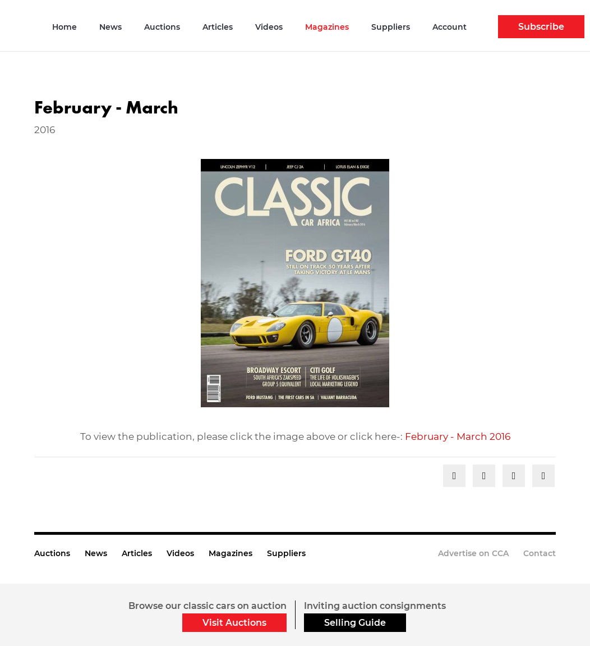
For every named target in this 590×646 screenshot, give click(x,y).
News (110, 27)
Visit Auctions (234, 622)
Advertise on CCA (473, 553)
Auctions (162, 27)
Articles (217, 27)
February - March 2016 (457, 436)
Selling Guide (355, 622)
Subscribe (541, 26)
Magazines (327, 27)
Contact (539, 553)
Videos (269, 27)
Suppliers (390, 27)
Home (64, 27)
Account (449, 27)
